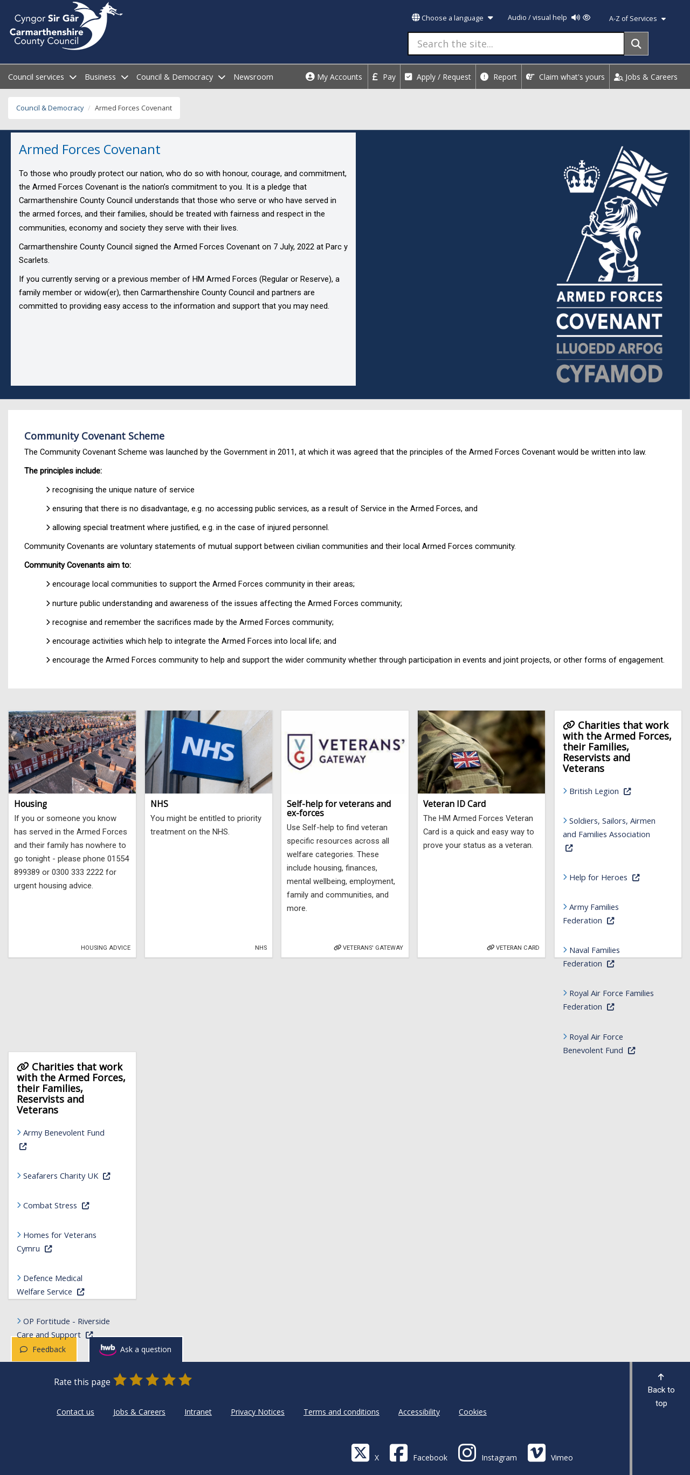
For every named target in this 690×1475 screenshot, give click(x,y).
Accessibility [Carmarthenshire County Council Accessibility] (419, 1412)
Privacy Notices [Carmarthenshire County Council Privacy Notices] (258, 1412)
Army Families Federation (613, 913)
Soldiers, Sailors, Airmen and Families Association (609, 833)
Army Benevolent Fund (61, 1139)
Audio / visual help (549, 17)
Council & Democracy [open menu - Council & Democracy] (180, 77)
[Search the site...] (516, 43)
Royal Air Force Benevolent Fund (613, 1043)
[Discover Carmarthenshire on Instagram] (487, 1452)
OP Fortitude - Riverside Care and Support (67, 1328)
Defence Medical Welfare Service (67, 1284)
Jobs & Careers (646, 77)
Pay (384, 77)
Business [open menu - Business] (106, 77)
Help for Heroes (616, 876)
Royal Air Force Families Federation (613, 999)
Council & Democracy (50, 108)
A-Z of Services (637, 18)
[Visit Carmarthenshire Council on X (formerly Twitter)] (365, 1452)
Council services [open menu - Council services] (42, 77)
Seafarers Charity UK (70, 1174)
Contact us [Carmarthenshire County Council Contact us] (75, 1412)
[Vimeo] (550, 1452)
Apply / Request (438, 77)
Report (498, 77)
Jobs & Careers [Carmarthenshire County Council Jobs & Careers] (139, 1412)
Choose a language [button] (452, 18)
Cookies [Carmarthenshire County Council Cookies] (473, 1412)
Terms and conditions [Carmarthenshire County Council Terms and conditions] (341, 1412)
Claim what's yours (565, 77)
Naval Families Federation (613, 956)
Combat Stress (70, 1204)
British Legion (616, 790)
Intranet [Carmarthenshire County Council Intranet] (198, 1412)
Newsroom (253, 77)
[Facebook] (418, 1452)
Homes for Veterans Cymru (67, 1241)
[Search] (636, 43)
